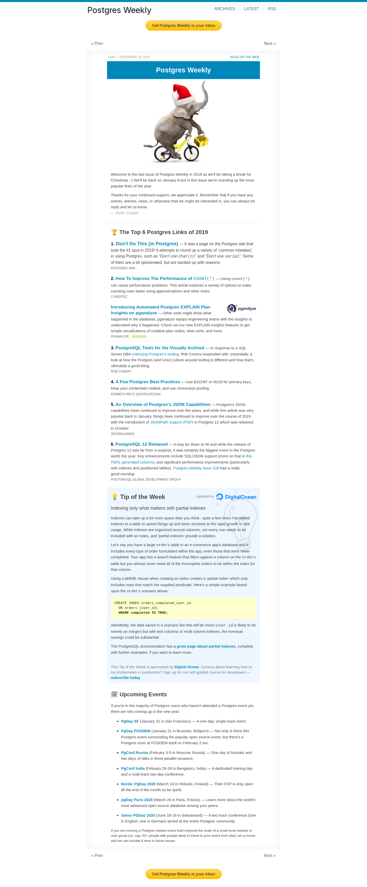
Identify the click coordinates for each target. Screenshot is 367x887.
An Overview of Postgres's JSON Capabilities (163, 403)
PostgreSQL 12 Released (141, 442)
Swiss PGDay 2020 (138, 811)
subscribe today (125, 674)
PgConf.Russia (134, 749)
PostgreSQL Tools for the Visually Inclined (159, 347)
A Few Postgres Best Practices (147, 380)
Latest (251, 9)
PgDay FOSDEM (135, 727)
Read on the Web (244, 57)
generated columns (138, 461)
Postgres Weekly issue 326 (196, 467)
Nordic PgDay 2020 (138, 780)
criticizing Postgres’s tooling (155, 353)
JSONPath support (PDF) (171, 421)
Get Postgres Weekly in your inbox (183, 25)
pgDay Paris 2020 (137, 796)
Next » (270, 43)
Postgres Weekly (119, 10)
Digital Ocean (187, 663)
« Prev (97, 43)
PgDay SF (130, 717)
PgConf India (133, 764)
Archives (224, 9)
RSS (272, 9)
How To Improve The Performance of (165, 277)
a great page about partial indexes (204, 642)
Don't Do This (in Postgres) (147, 243)
